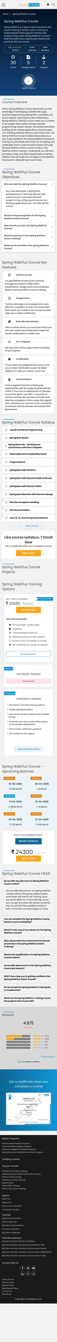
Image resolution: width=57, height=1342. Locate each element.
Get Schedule (28, 681)
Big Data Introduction (11, 1218)
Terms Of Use (8, 1279)
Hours (13, 67)
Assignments (28, 67)
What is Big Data (9, 1222)
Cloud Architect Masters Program (17, 1146)
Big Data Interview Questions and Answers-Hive (23, 1245)
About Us (6, 1199)
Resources (6, 1202)
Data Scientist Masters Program (16, 1143)
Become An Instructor (11, 1206)
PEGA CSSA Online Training (14, 1188)
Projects (44, 67)
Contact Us (7, 1291)
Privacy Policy (8, 1282)
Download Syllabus (28, 654)
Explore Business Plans (28, 749)
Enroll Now (28, 553)
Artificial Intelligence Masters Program (19, 1149)
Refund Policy (8, 1285)
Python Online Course (11, 1177)
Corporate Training (10, 1209)
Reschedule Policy (10, 1288)
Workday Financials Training (14, 1171)
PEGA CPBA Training (10, 1185)
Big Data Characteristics (13, 1225)
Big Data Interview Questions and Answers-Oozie (24, 1255)
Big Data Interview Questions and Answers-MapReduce (26, 1252)
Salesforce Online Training (13, 1180)
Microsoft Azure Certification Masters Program (22, 1152)
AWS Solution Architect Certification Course (21, 1174)
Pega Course (7, 1182)
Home (6, 14)
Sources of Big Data (10, 1229)
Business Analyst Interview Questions (18, 1241)
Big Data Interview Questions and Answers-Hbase (24, 1248)
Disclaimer (6, 1294)
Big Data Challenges (11, 1232)
